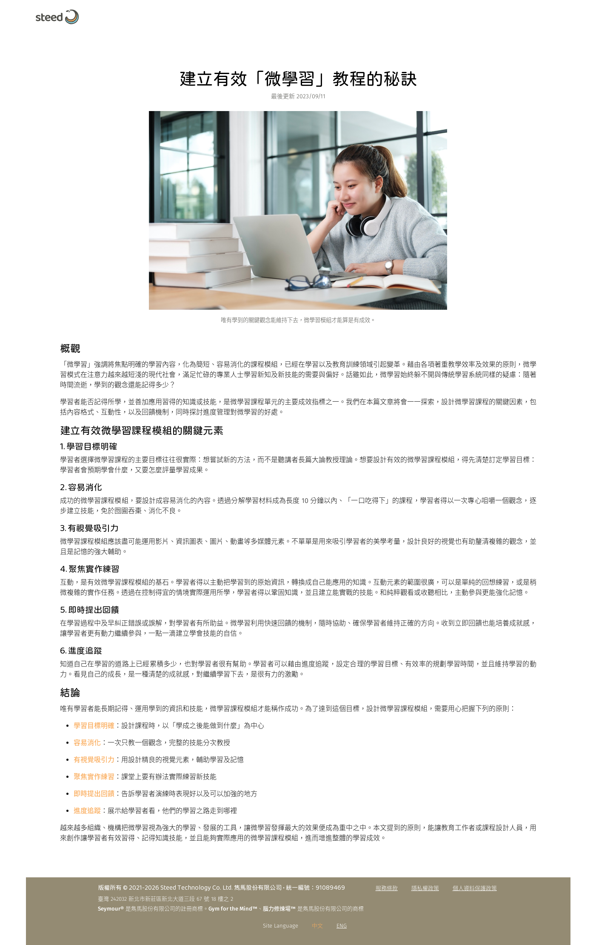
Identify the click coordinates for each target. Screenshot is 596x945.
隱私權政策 (425, 888)
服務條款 (387, 888)
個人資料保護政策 (475, 888)
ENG (341, 925)
